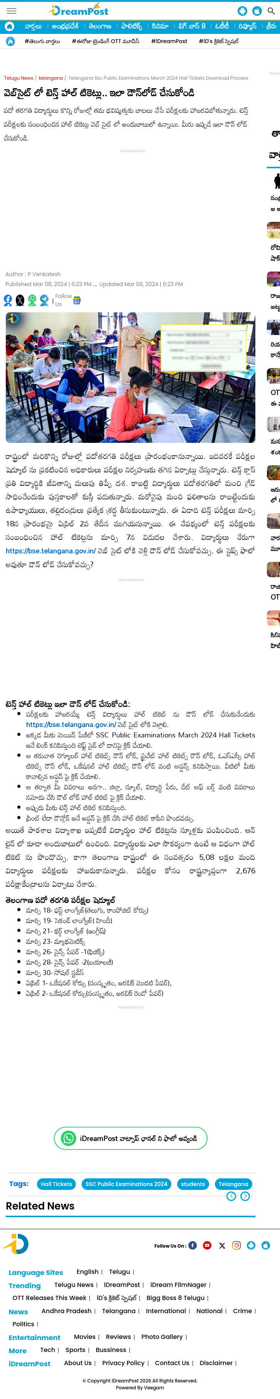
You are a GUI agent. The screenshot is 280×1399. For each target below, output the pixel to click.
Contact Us (172, 1363)
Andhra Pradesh (67, 1311)
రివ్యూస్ (248, 25)
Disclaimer (216, 1363)
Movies (85, 1337)
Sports (75, 1350)
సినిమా (160, 25)
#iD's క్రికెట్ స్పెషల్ (218, 41)
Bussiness (111, 1350)
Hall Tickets (56, 1184)
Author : (33, 274)
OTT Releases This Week (50, 1298)
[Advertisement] (132, 209)
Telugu (119, 1272)
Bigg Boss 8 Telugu (176, 1298)
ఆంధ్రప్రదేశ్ (65, 25)
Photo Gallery (162, 1337)
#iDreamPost (169, 41)
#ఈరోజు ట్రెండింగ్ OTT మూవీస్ (106, 41)
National (209, 1311)
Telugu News (19, 78)
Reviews (118, 1337)
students (193, 1184)
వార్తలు (33, 25)
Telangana (233, 1184)
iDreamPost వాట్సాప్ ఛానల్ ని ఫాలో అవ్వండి (138, 1138)
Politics (24, 1324)
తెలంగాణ (100, 25)
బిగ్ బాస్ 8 (192, 25)
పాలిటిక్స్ (131, 25)
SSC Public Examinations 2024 (127, 1184)
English (88, 1272)
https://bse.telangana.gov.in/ (51, 551)
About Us (78, 1363)
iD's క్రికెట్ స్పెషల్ (116, 1298)
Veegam (154, 1387)
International (166, 1311)
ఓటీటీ (222, 25)
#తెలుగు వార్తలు (42, 41)
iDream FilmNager (178, 1285)
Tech (47, 1350)
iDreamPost (122, 1285)
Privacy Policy (123, 1363)
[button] (245, 1196)
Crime (242, 1311)
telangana (51, 78)
